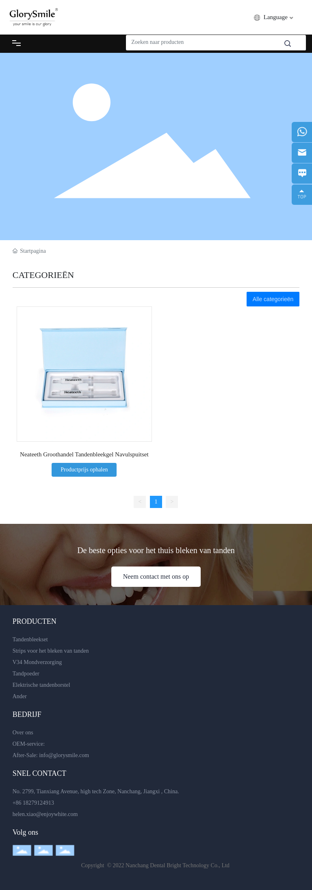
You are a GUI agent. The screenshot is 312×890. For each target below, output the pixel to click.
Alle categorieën (273, 299)
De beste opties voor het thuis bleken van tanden (156, 550)
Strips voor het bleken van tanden (51, 651)
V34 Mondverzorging (37, 662)
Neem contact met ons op (156, 576)
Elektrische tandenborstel (41, 685)
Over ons (23, 732)
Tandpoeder (26, 674)
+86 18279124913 (33, 803)
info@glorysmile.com (64, 755)
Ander (20, 696)
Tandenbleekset (30, 639)
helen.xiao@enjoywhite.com (45, 814)
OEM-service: (29, 744)
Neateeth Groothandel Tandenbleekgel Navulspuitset (84, 454)
